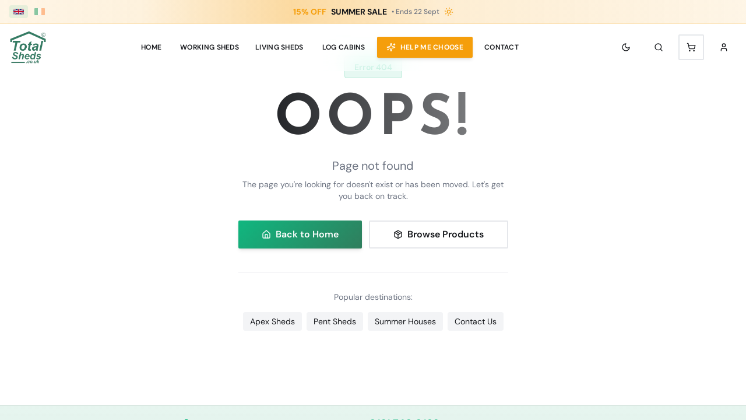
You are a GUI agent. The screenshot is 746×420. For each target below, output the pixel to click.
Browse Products (438, 234)
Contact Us (476, 321)
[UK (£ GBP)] (18, 11)
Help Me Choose (424, 47)
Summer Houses (405, 321)
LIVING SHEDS (279, 47)
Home (151, 47)
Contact (501, 47)
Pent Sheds (335, 321)
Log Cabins (343, 47)
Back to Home (300, 234)
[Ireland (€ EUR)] (39, 11)
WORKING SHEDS (209, 47)
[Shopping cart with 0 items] (691, 47)
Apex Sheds (272, 321)
